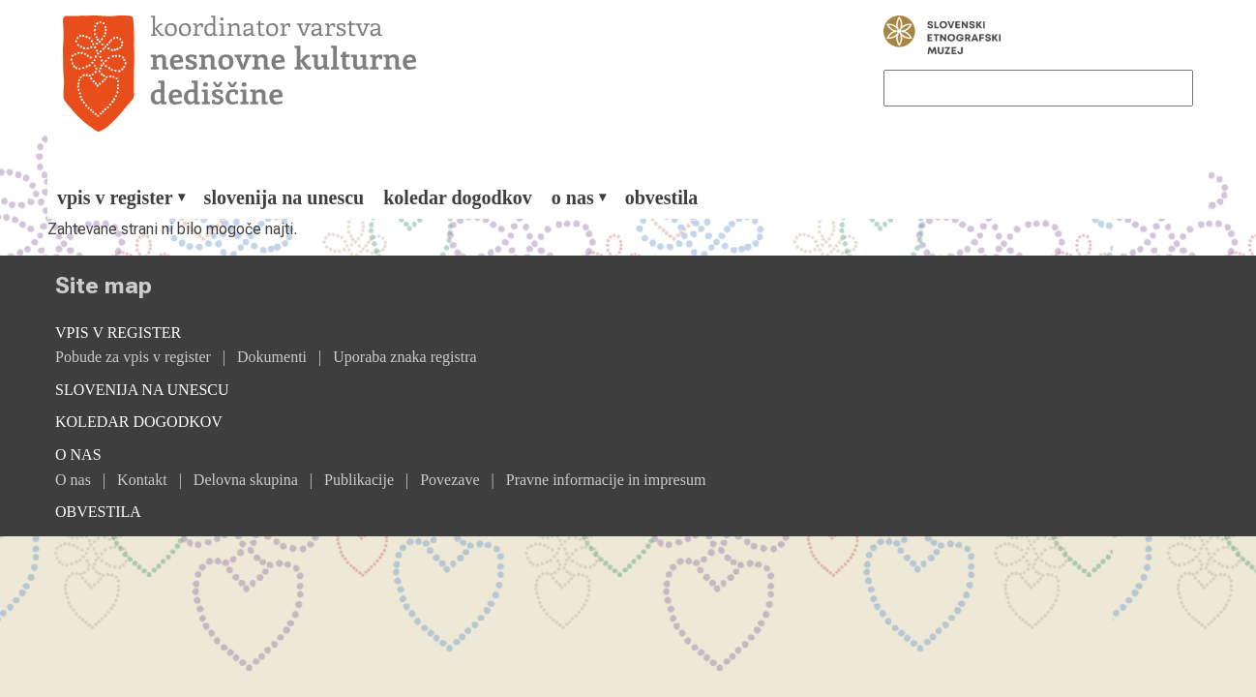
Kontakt (142, 479)
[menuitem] (120, 197)
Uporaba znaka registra (404, 356)
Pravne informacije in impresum (606, 479)
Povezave (449, 479)
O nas (73, 479)
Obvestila (662, 197)
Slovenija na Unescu (284, 197)
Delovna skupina (246, 479)
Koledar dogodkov (457, 197)
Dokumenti (272, 356)
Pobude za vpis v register (133, 356)
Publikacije (359, 479)
